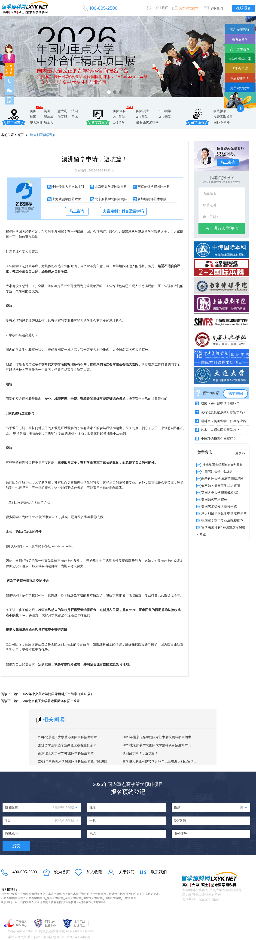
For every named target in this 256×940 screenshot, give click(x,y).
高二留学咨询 (240, 49)
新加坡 (48, 117)
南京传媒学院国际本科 (153, 186)
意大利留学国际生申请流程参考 (224, 513)
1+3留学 (165, 111)
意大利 (62, 111)
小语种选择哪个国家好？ (218, 438)
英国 (47, 111)
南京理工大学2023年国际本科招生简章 (66, 753)
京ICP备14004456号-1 (77, 937)
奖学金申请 (240, 68)
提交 (16, 845)
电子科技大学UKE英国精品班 (222, 479)
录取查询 (216, 8)
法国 (74, 111)
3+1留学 (142, 117)
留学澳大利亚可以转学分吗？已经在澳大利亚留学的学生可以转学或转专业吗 (177, 761)
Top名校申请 (240, 78)
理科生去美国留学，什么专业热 (223, 421)
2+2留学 (119, 117)
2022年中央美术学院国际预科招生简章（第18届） (57, 694)
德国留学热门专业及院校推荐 (222, 520)
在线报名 (243, 8)
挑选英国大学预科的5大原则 (222, 465)
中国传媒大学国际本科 (68, 186)
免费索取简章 (188, 8)
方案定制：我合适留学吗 (123, 211)
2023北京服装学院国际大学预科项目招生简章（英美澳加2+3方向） (170, 745)
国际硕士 (142, 111)
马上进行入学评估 (221, 228)
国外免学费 (221, 122)
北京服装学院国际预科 (111, 199)
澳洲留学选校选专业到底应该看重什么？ (67, 745)
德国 (33, 117)
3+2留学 (165, 117)
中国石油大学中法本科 (217, 472)
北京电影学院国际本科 (111, 186)
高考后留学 (240, 39)
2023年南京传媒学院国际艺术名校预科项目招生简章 (160, 737)
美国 (33, 111)
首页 (20, 135)
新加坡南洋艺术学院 (152, 199)
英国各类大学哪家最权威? (220, 492)
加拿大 (48, 122)
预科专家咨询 (240, 30)
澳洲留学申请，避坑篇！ (140, 753)
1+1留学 (119, 122)
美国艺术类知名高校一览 (219, 506)
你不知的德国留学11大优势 (221, 485)
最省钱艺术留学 (147, 122)
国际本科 (119, 111)
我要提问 (235, 394)
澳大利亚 (36, 122)
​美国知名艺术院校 (214, 499)
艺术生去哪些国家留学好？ (220, 430)
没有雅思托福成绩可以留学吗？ (223, 412)
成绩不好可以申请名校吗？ (220, 403)
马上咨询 (76, 211)
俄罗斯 (62, 117)
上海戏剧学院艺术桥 (66, 199)
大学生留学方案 (240, 59)
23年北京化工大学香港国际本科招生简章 (50, 701)
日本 (74, 117)
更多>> (240, 453)
